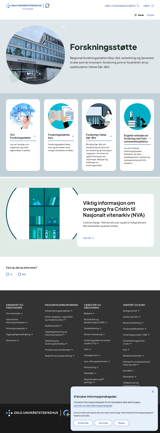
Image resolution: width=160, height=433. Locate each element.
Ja (11, 274)
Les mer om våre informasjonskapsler (93, 405)
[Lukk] (153, 391)
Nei (24, 274)
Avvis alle (103, 422)
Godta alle (83, 422)
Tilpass (121, 422)
